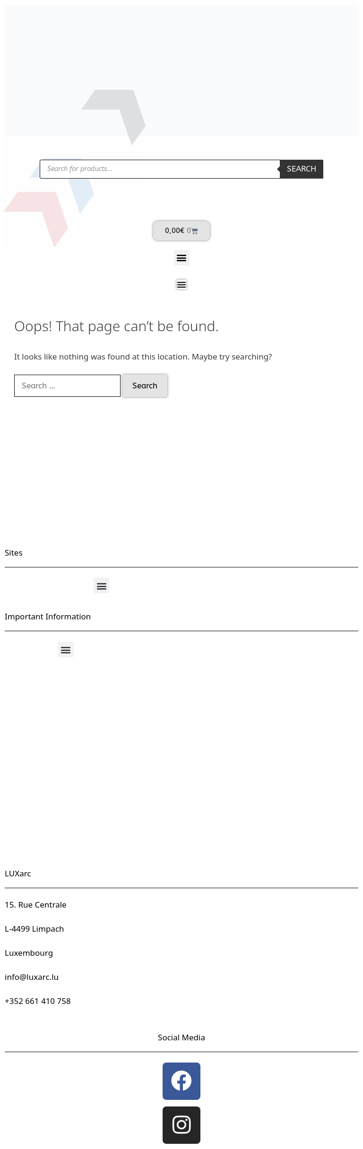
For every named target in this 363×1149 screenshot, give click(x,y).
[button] (182, 258)
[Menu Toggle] (181, 284)
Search (301, 168)
